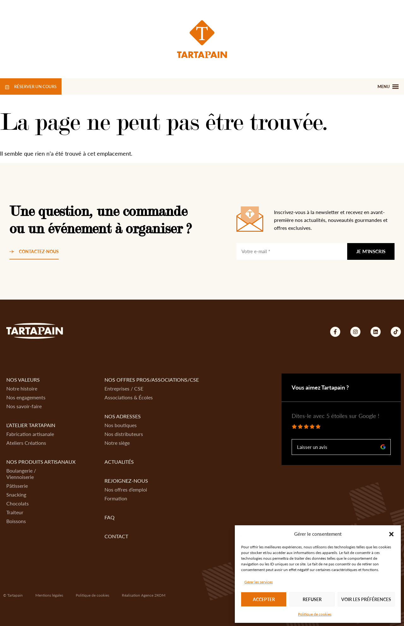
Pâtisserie (17, 486)
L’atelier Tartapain (30, 425)
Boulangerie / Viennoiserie (21, 474)
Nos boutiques (120, 425)
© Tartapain (13, 595)
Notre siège (117, 443)
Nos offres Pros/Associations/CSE (151, 380)
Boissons (16, 521)
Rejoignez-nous (126, 481)
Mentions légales (49, 595)
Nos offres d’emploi (125, 489)
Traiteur (14, 512)
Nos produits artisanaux (40, 462)
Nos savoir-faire (24, 406)
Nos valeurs (23, 380)
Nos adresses (122, 416)
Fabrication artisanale (30, 434)
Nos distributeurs (123, 434)
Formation (115, 498)
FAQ (109, 517)
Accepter (264, 599)
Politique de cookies (314, 614)
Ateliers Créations (26, 443)
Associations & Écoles (128, 397)
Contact (116, 536)
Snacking (16, 495)
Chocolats (17, 503)
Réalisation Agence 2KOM (143, 595)
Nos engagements (25, 397)
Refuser (312, 599)
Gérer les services (258, 582)
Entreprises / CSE (123, 388)
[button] (391, 534)
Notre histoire (21, 388)
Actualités (119, 462)
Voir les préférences (366, 599)
